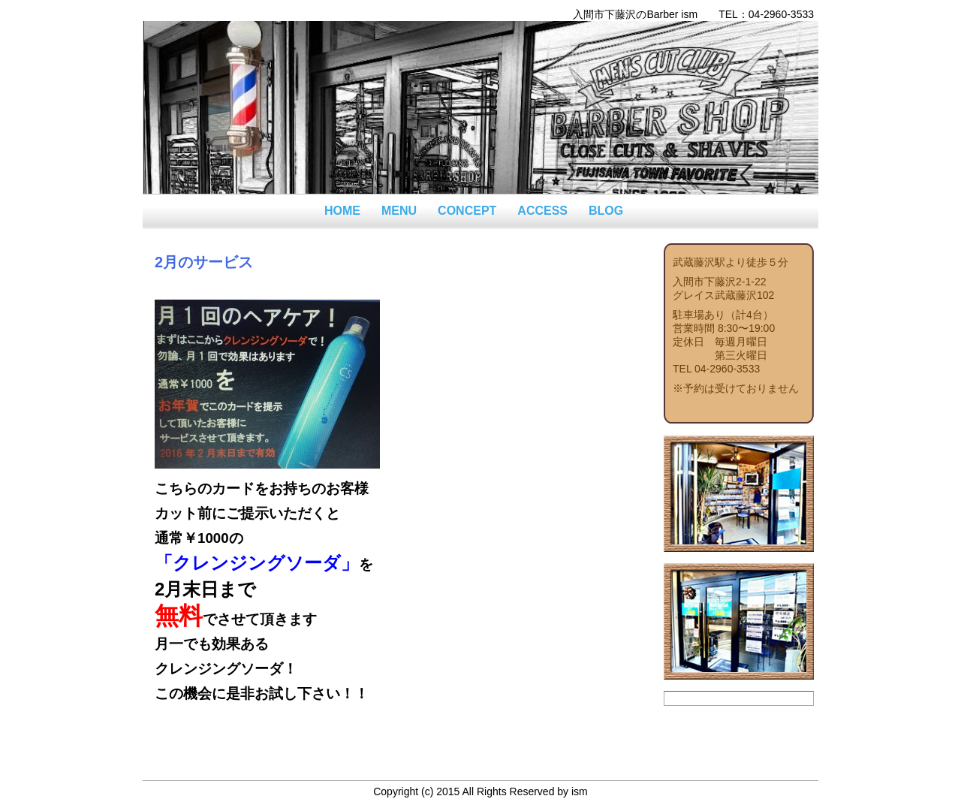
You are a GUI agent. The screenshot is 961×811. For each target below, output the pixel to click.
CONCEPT (467, 210)
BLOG (606, 210)
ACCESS (542, 210)
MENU (399, 210)
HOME (342, 210)
